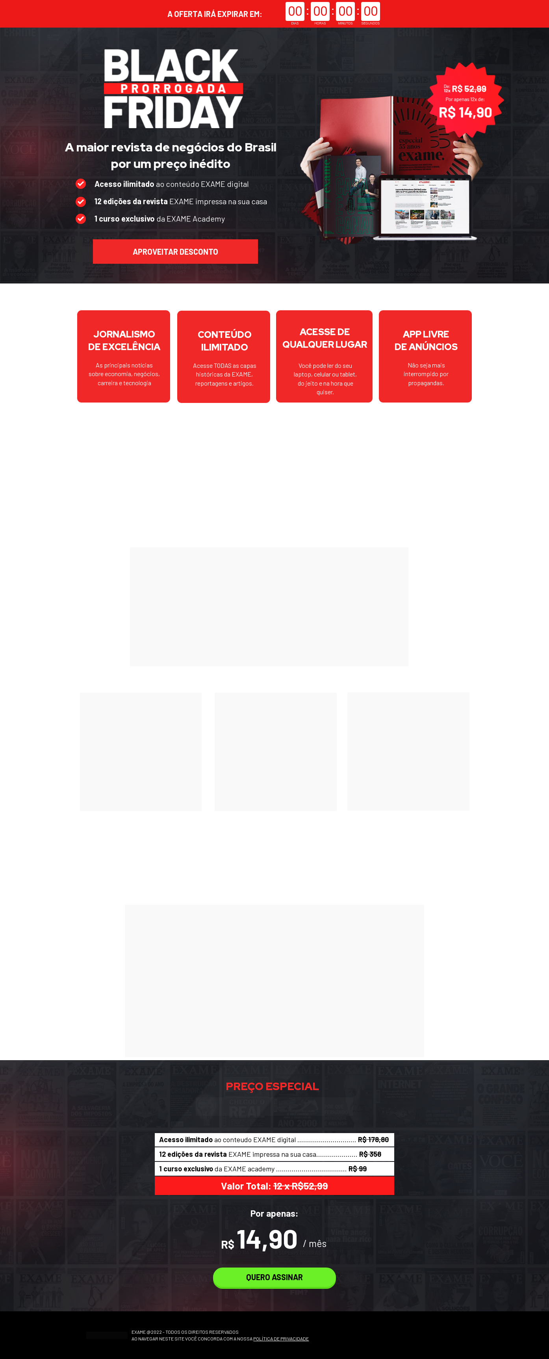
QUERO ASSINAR (274, 1277)
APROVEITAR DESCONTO (175, 251)
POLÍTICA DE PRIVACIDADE (281, 1338)
